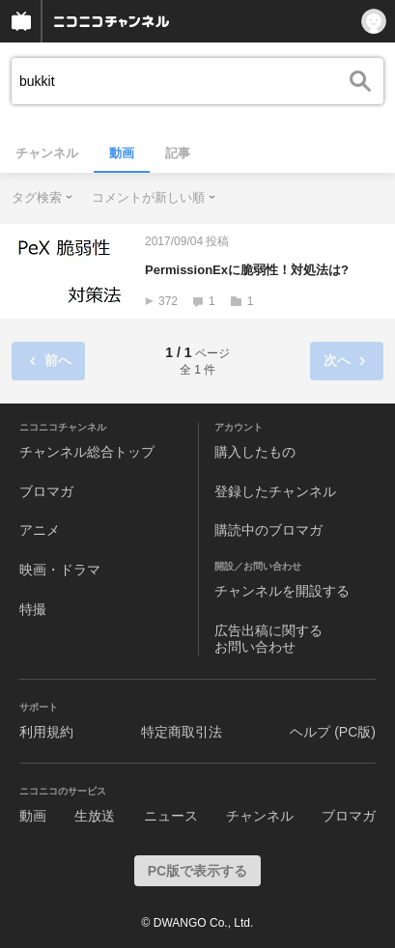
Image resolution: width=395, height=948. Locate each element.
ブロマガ (46, 491)
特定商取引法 (181, 731)
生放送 (94, 815)
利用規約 (46, 731)
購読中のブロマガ (268, 530)
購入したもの (255, 452)
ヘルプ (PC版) (333, 731)
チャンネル (46, 153)
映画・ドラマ (59, 569)
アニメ (39, 530)
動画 (121, 153)
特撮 (32, 609)
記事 (177, 153)
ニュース (171, 815)
